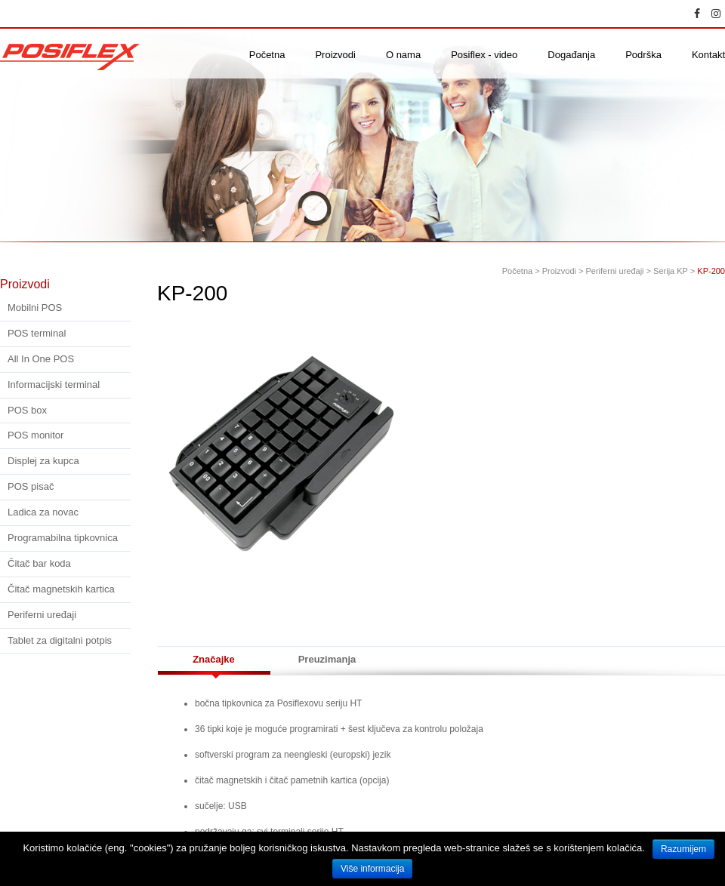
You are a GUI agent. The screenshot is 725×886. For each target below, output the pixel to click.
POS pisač (31, 486)
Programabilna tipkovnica (63, 537)
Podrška (643, 55)
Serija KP (670, 270)
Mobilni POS (35, 307)
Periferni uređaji (42, 614)
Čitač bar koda (39, 563)
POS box (27, 410)
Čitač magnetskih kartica (61, 589)
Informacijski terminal (54, 384)
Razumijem (683, 849)
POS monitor (35, 435)
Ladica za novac (43, 512)
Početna (267, 55)
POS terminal (37, 333)
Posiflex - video (484, 55)
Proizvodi (335, 55)
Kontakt (708, 55)
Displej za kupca (43, 460)
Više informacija (372, 868)
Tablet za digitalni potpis (60, 640)
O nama (403, 55)
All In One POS (41, 359)
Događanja (571, 55)
